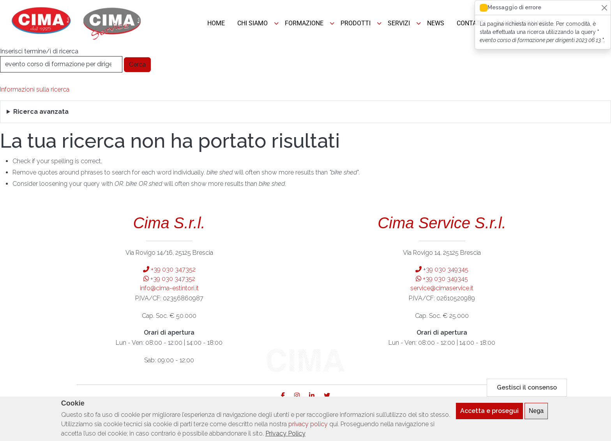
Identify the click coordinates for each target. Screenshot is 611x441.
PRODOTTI (356, 23)
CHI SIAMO (252, 23)
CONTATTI (471, 23)
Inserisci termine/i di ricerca (39, 51)
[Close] (604, 8)
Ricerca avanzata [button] (41, 111)
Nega (536, 414)
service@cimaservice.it (441, 288)
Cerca (137, 64)
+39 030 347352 (169, 269)
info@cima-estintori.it (169, 288)
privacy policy (308, 427)
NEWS (435, 23)
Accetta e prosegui (489, 414)
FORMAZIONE (304, 23)
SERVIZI (399, 23)
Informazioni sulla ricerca (34, 89)
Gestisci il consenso (527, 391)
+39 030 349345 (441, 269)
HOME (216, 23)
